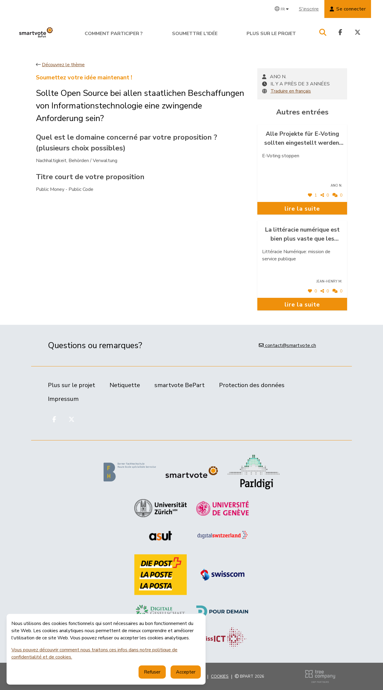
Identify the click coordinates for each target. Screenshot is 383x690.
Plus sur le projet (271, 33)
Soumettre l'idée (195, 33)
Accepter (185, 672)
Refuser (152, 672)
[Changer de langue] (282, 9)
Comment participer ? (114, 33)
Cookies (220, 676)
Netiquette (125, 385)
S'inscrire (309, 9)
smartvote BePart (179, 385)
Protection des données (252, 385)
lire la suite (302, 209)
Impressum (63, 399)
